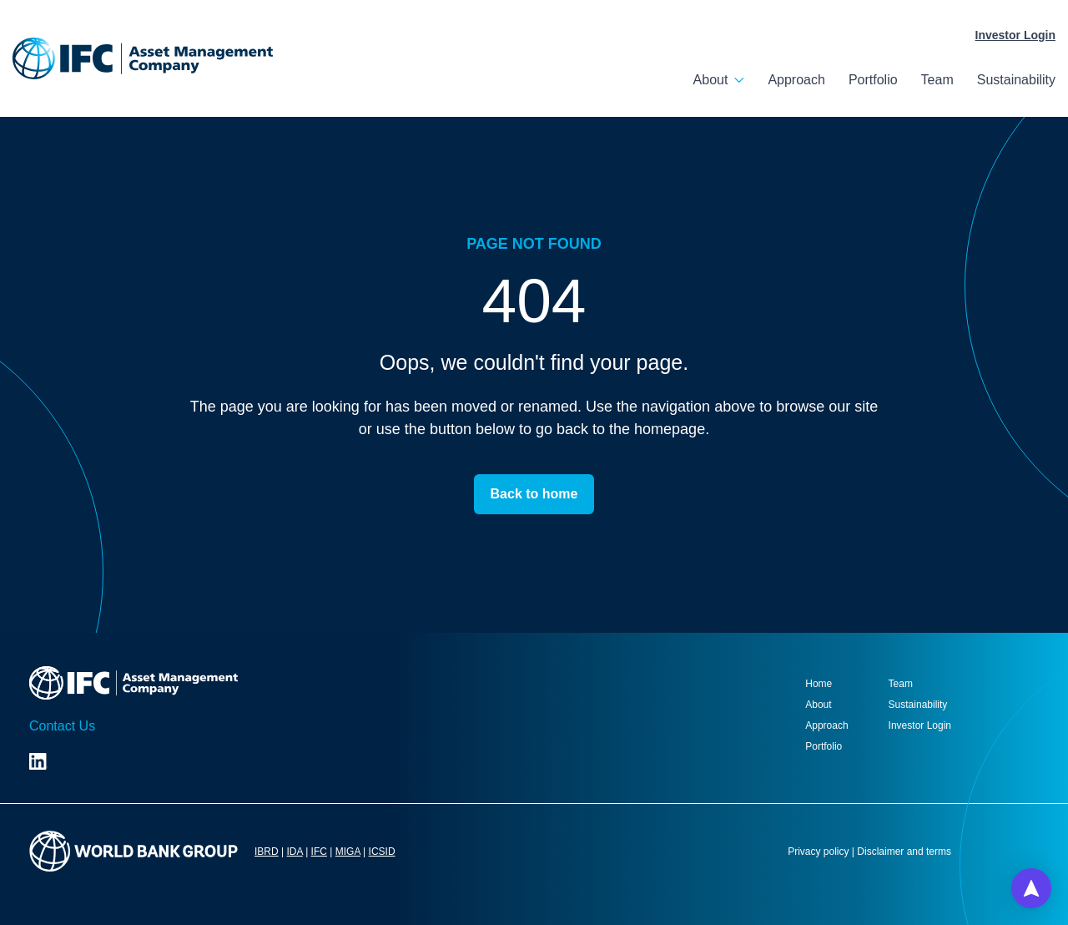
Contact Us (62, 726)
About (710, 80)
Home (818, 684)
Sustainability (1016, 80)
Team (937, 80)
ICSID (382, 851)
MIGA (347, 851)
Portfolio (873, 80)
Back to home (534, 494)
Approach (796, 80)
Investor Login (1015, 35)
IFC (319, 851)
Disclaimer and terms (904, 851)
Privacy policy (818, 851)
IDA (294, 851)
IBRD (266, 851)
